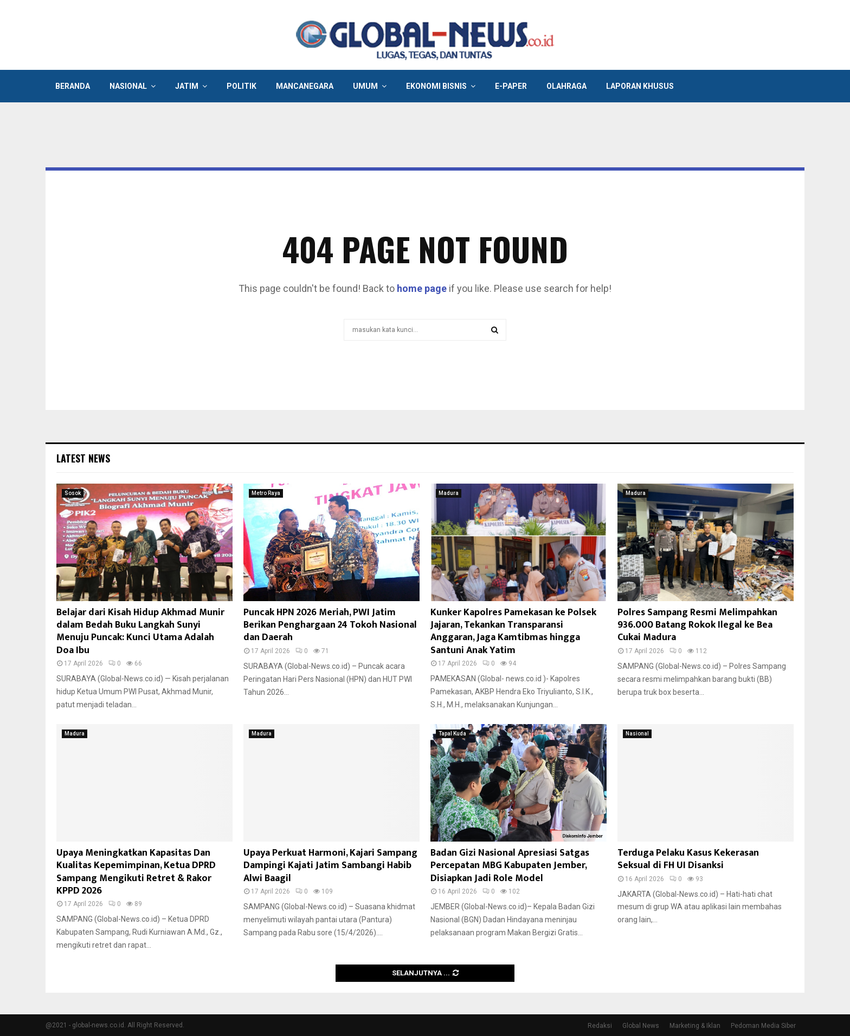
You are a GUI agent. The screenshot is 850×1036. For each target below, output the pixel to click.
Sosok (73, 493)
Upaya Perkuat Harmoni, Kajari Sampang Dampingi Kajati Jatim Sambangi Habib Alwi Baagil (330, 866)
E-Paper (511, 86)
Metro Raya (266, 493)
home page (422, 288)
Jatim (186, 86)
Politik (241, 86)
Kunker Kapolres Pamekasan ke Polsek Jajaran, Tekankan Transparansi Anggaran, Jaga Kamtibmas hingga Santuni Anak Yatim (513, 631)
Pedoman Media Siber (763, 1026)
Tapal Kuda (452, 734)
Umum (365, 86)
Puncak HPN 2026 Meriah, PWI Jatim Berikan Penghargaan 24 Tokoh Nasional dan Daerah (330, 625)
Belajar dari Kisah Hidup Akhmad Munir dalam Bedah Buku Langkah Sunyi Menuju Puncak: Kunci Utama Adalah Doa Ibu (140, 631)
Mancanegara (304, 86)
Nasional (128, 86)
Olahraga (566, 86)
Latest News (83, 458)
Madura (449, 493)
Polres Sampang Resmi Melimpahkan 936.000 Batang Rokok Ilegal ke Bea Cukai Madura (697, 625)
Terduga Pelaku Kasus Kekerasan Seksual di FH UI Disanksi (688, 859)
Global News (640, 1026)
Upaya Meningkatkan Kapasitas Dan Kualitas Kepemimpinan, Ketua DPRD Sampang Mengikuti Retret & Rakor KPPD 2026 (136, 872)
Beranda (72, 86)
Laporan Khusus (640, 86)
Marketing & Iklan (694, 1026)
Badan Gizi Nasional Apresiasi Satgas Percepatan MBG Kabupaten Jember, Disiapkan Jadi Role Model (509, 866)
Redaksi (600, 1026)
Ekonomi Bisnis (436, 86)
